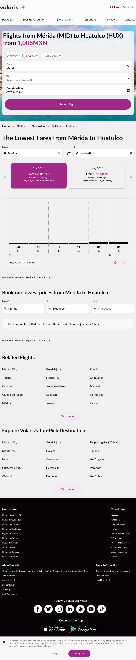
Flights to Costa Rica (11, 520)
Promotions (89, 19)
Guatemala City (11, 464)
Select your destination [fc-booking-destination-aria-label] (20, 80)
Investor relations (10, 576)
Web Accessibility (10, 590)
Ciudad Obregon (12, 390)
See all (114, 552)
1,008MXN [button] (32, 42)
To (7, 76)
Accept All (79, 654)
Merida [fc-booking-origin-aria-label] (10, 68)
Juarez (50, 399)
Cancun (7, 382)
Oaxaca (50, 447)
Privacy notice (102, 571)
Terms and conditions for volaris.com (113, 567)
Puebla (94, 365)
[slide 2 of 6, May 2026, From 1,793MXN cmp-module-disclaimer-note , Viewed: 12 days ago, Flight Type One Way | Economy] (97, 175)
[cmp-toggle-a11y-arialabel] (68, 153)
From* (5, 296)
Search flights (68, 104)
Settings (54, 654)
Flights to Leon (9, 543)
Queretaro (52, 455)
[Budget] (116, 304)
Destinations (65, 19)
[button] (32, 55)
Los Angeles (97, 455)
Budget (96, 296)
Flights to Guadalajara (12, 515)
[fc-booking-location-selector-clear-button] (128, 66)
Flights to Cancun (10, 534)
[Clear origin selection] (60, 153)
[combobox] (32, 153)
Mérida (6, 399)
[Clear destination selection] (131, 153)
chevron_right (124, 258)
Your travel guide (36, 19)
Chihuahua (96, 373)
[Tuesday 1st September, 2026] (118, 239)
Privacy (110, 19)
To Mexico (38, 126)
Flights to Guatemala (11, 525)
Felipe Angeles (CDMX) (104, 438)
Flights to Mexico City (12, 511)
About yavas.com (119, 548)
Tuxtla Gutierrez (56, 382)
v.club (114, 525)
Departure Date (14, 88)
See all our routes (10, 552)
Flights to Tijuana (10, 529)
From (9, 64)
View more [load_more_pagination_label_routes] (68, 412)
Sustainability (8, 581)
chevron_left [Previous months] (5, 176)
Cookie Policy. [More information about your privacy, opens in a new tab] (44, 647)
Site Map (6, 585)
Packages (8, 19)
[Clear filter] (41, 304)
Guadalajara (53, 365)
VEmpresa (116, 534)
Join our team (8, 571)
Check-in (115, 515)
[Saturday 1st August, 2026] (98, 239)
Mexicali (95, 382)
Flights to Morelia (10, 538)
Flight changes (118, 520)
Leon (5, 455)
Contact (129, 19)
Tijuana (6, 373)
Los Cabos (96, 472)
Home (6, 126)
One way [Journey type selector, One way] (12, 55)
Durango (51, 472)
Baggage (115, 511)
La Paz (94, 399)
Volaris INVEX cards (120, 529)
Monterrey (52, 373)
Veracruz (95, 464)
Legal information (104, 576)
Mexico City (9, 365)
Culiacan (51, 390)
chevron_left (115, 258)
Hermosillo (96, 390)
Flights (21, 126)
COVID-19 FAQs (119, 543)
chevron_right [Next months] (131, 176)
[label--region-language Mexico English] (122, 7)
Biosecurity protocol (120, 538)
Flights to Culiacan (10, 548)
